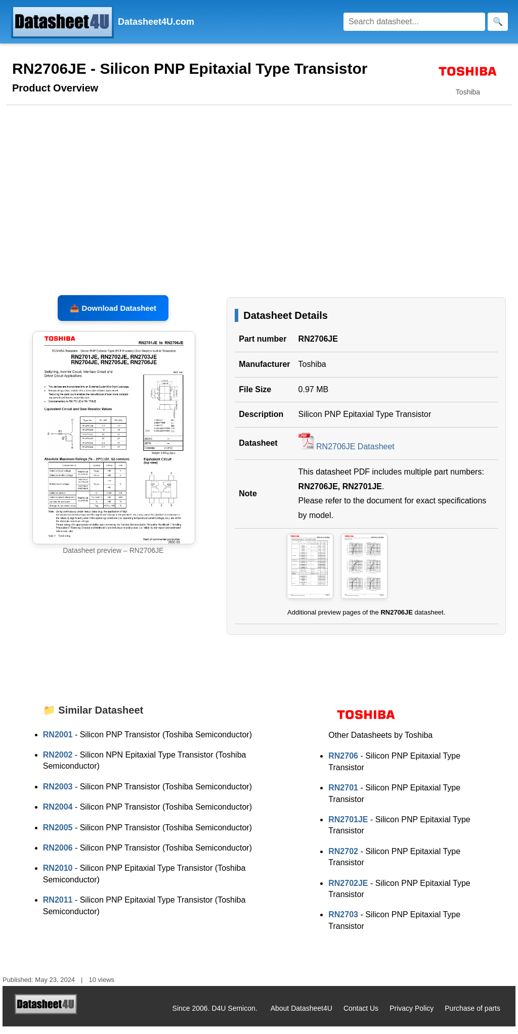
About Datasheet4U (301, 1016)
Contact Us (360, 1016)
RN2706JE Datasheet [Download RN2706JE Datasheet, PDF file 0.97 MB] (346, 454)
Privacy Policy (412, 1016)
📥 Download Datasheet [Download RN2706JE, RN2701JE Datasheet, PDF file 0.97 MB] (113, 315)
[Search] (414, 22)
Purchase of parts (472, 1016)
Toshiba (312, 371)
